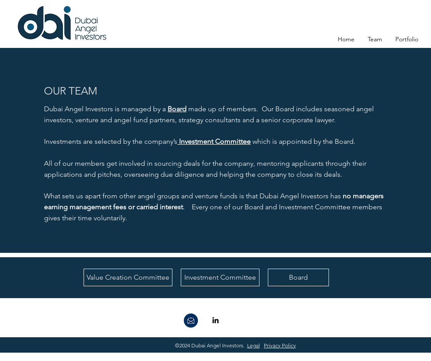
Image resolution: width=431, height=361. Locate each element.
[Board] (298, 277)
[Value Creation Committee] (128, 277)
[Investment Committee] (220, 277)
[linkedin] (215, 320)
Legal (253, 345)
